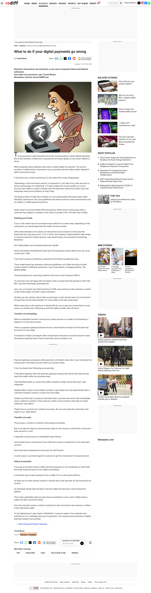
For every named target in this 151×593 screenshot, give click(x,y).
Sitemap (86, 588)
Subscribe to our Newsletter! (71, 540)
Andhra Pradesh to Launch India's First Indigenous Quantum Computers (116, 165)
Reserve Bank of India (58, 553)
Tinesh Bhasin (21, 58)
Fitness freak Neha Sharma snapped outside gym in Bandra (113, 398)
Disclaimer (69, 588)
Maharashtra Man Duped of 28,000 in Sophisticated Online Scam (116, 186)
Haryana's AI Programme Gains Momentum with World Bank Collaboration (113, 172)
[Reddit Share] (73, 58)
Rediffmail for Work (51, 582)
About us (101, 588)
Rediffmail (75, 582)
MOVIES (53, 3)
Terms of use (109, 588)
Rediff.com (48, 588)
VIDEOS (102, 314)
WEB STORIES (105, 245)
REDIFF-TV (94, 3)
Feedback (94, 588)
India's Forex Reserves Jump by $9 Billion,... (122, 200)
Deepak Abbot (30, 553)
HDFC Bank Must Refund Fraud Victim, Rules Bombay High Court (116, 180)
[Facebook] (146, 3)
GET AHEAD (82, 3)
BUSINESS (43, 3)
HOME (27, 3)
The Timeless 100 (100, 582)
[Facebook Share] (69, 58)
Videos (90, 582)
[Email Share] (56, 58)
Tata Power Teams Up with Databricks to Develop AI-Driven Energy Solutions (118, 159)
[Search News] (120, 3)
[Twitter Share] (65, 58)
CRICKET (62, 3)
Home (16, 46)
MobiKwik (75, 553)
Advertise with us (59, 588)
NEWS (34, 3)
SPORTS (72, 3)
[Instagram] (142, 3)
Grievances (118, 588)
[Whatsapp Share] (60, 58)
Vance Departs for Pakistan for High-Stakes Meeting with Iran (114, 369)
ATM (18, 553)
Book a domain (65, 582)
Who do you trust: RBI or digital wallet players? (127, 97)
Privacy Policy (78, 588)
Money (83, 582)
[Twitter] (139, 3)
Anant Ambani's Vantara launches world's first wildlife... (112, 341)
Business (23, 46)
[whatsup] (149, 3)
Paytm (43, 553)
